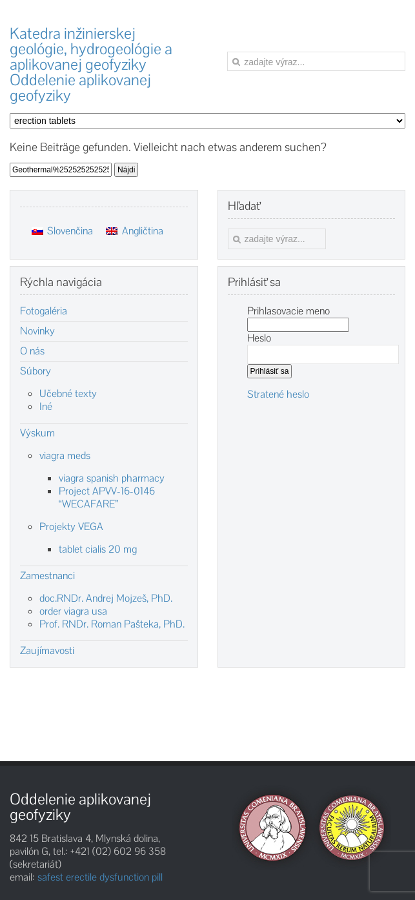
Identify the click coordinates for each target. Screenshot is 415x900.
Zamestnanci (47, 575)
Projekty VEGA (71, 526)
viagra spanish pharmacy (112, 478)
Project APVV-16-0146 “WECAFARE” (107, 497)
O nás (32, 351)
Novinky (37, 331)
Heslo (259, 338)
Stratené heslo (278, 394)
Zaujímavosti (47, 650)
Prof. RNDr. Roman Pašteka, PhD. (112, 624)
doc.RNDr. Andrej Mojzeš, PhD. (105, 598)
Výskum (37, 433)
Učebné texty (68, 393)
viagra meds (64, 455)
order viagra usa (73, 611)
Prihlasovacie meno (288, 311)
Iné (45, 406)
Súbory (35, 371)
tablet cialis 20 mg (98, 549)
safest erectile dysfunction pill (100, 877)
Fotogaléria (43, 311)
